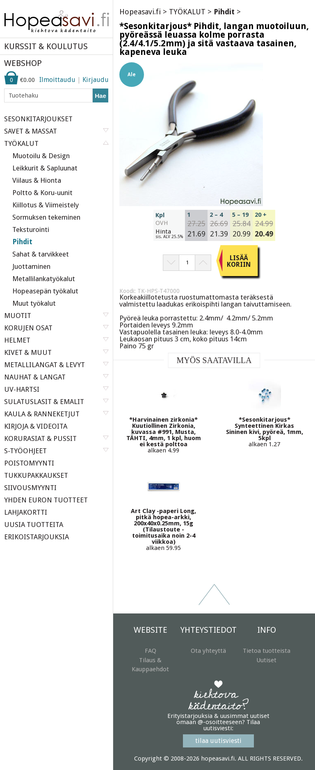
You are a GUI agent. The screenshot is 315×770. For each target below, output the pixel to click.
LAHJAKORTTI (25, 512)
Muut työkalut (34, 303)
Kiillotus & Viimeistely (45, 205)
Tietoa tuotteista (266, 650)
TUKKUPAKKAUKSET (36, 475)
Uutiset (266, 660)
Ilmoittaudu (57, 80)
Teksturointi (30, 229)
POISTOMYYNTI (29, 463)
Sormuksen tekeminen (46, 217)
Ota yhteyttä (208, 650)
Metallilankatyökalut (43, 279)
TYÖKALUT (187, 11)
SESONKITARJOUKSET (38, 119)
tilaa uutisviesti (218, 741)
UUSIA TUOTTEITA (33, 524)
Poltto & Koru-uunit (42, 193)
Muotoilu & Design (41, 156)
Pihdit (22, 242)
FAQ (150, 650)
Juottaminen (31, 266)
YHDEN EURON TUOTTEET (46, 500)
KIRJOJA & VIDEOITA (35, 426)
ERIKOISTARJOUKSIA (36, 537)
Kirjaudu (95, 80)
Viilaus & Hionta (36, 180)
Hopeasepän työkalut (45, 291)
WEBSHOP (23, 63)
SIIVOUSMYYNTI (30, 488)
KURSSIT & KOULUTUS (46, 46)
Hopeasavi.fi (140, 11)
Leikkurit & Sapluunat (45, 168)
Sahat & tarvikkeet (40, 254)
